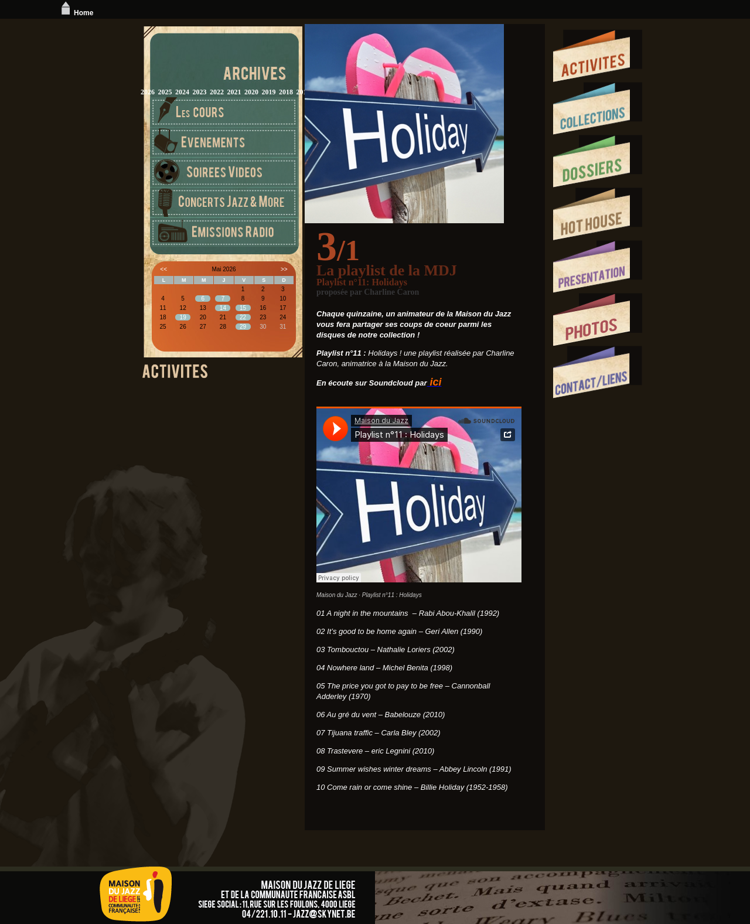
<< (163, 269)
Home (76, 13)
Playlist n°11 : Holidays (392, 595)
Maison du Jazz (336, 595)
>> (284, 269)
